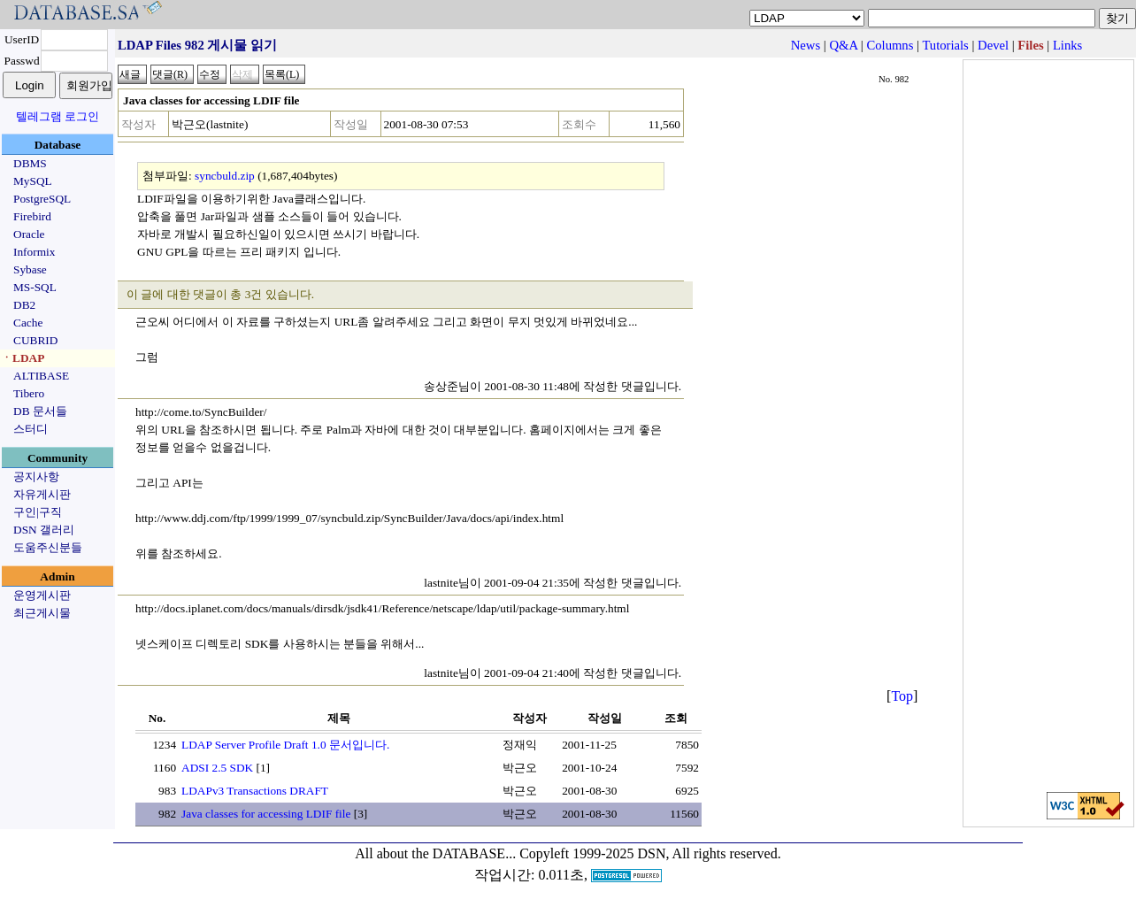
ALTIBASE (41, 375)
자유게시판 (42, 494)
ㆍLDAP (22, 358)
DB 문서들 (40, 411)
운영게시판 (42, 595)
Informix (34, 251)
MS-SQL (35, 287)
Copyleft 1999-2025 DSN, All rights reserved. (650, 853)
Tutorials (945, 45)
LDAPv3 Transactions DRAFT (254, 790)
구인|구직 (37, 512)
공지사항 (36, 476)
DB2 (24, 304)
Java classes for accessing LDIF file (265, 813)
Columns (889, 45)
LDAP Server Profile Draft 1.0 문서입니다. (285, 744)
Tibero (28, 393)
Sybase (30, 269)
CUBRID (35, 340)
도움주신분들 (47, 547)
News (805, 45)
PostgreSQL (42, 198)
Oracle (29, 234)
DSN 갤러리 (43, 529)
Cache (27, 322)
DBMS (30, 163)
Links (1067, 45)
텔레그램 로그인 (57, 116)
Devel (993, 45)
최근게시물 (42, 612)
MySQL (32, 181)
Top (902, 695)
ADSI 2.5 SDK (217, 767)
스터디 (30, 428)
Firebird (32, 216)
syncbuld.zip (225, 175)
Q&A (843, 45)
